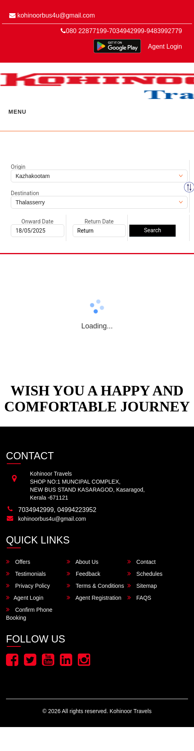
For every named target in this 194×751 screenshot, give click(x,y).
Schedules (144, 573)
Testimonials (26, 573)
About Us (83, 561)
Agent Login (165, 46)
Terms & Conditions (95, 585)
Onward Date (37, 221)
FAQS (139, 597)
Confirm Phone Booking (29, 613)
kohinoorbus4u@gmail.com (52, 15)
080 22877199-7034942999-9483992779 (121, 31)
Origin (18, 167)
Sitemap (142, 585)
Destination (25, 193)
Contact (141, 561)
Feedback (83, 573)
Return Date (99, 221)
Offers (18, 561)
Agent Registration (94, 597)
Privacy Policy (28, 585)
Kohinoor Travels (131, 711)
